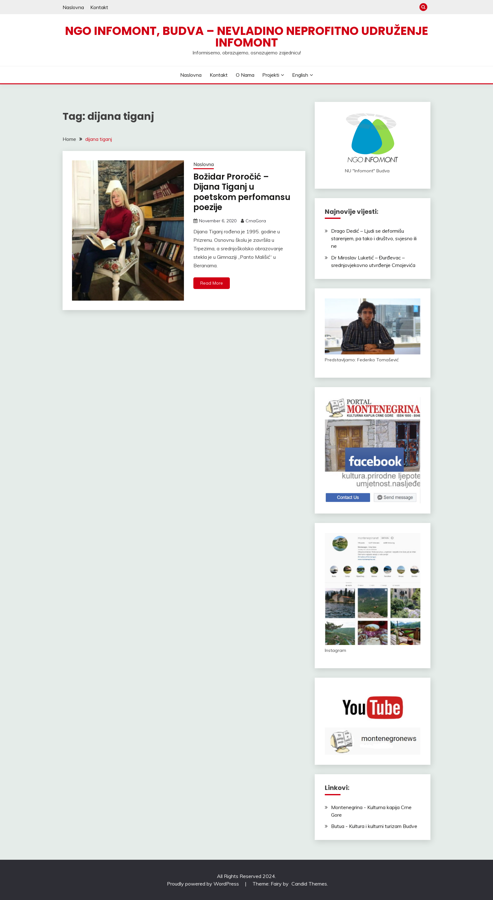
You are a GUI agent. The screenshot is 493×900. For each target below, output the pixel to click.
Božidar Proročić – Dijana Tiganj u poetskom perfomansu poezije (242, 192)
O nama (245, 75)
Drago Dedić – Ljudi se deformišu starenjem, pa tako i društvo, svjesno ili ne (374, 238)
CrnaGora (256, 221)
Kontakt (99, 7)
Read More (211, 283)
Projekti (270, 75)
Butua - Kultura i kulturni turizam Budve (374, 826)
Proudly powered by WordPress (203, 884)
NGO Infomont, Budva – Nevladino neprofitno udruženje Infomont (246, 37)
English (300, 75)
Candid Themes (309, 884)
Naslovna (73, 7)
